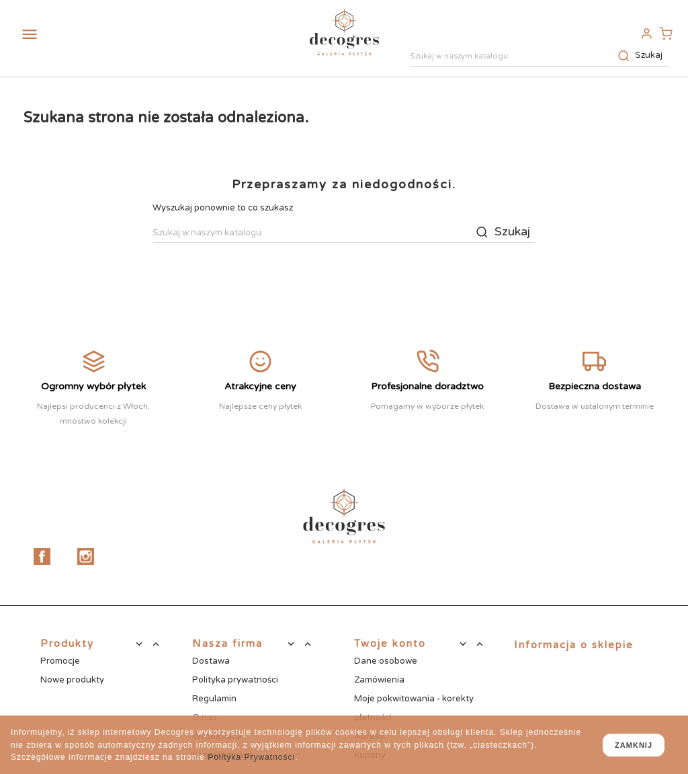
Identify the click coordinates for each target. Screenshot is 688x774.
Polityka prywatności (235, 679)
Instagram (85, 556)
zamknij (633, 745)
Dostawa (211, 661)
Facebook (42, 556)
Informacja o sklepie (574, 645)
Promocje (60, 661)
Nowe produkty (72, 679)
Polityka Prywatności (251, 757)
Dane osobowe (385, 661)
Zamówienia (379, 679)
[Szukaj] (539, 57)
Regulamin (214, 698)
